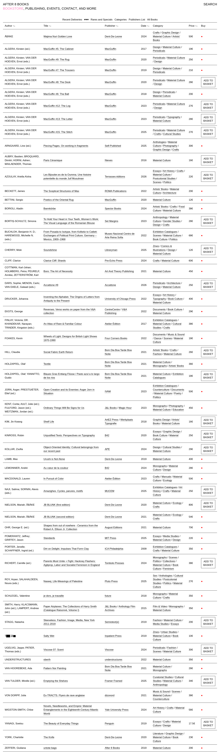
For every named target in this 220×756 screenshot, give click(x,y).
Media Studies (171, 536)
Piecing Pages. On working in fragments (66, 145)
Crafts (156, 32)
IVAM (108, 391)
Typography (173, 117)
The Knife (49, 737)
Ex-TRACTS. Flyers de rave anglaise (64, 695)
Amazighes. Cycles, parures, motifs (63, 491)
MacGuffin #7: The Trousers (59, 70)
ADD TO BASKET (208, 82)
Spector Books (113, 208)
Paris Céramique (53, 160)
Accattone (110, 285)
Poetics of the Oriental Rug (59, 199)
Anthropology (160, 217)
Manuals (166, 476)
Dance (157, 338)
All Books (152, 19)
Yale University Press (116, 709)
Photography (170, 145)
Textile (47, 364)
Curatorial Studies (163, 677)
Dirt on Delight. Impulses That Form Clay (66, 548)
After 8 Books (112, 748)
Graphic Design (170, 32)
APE (107, 449)
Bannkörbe (50, 208)
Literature (158, 733)
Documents (159, 309)
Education (178, 409)
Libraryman (111, 250)
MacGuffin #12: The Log (57, 105)
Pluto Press (111, 581)
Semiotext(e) (112, 622)
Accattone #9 (51, 285)
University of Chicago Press (120, 298)
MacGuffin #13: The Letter (58, 119)
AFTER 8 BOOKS (16, 4)
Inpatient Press (113, 636)
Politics (167, 182)
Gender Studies (172, 221)
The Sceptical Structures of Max (61, 191)
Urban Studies (169, 632)
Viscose (109, 649)
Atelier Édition (112, 323)
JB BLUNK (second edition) (59, 516)
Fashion (157, 354)
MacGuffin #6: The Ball (56, 94)
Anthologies (159, 142)
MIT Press (110, 538)
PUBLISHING (35, 8)
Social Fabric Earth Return (58, 352)
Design (157, 47)
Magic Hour (125, 407)
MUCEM (109, 491)
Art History (169, 171)
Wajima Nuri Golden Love (58, 36)
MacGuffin (110, 48)
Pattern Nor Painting (55, 668)
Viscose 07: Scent (54, 649)
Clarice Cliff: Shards (55, 260)
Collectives (169, 561)
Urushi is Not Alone (54, 459)
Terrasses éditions (115, 176)
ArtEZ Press (111, 419)
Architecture (169, 192)
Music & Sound (176, 334)
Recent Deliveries (72, 19)
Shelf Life (49, 421)
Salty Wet (49, 636)
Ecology (167, 480)
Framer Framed (113, 680)
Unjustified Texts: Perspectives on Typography (69, 435)
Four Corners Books (116, 338)
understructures (113, 659)
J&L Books (111, 407)
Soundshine (50, 250)
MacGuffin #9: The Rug (56, 59)
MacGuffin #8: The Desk (57, 82)
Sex (155, 575)
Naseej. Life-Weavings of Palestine (63, 581)
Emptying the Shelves (56, 680)
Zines (156, 246)
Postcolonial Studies (164, 178)
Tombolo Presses (114, 563)
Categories (121, 19)
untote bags (50, 748)
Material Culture (162, 36)
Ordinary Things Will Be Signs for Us (64, 407)
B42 (107, 435)
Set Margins (111, 221)
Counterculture (161, 389)
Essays (157, 171)
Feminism (168, 568)
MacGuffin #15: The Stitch (58, 132)
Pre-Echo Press (113, 260)
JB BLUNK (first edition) (57, 504)
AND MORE (87, 8)
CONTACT (69, 8)
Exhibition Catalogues (165, 231)
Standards (49, 538)
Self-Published (113, 145)
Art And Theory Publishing (119, 271)
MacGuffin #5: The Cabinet (59, 48)
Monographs (160, 365)
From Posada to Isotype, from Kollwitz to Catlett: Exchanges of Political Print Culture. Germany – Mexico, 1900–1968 (70, 235)
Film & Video (160, 606)
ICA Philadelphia (114, 548)
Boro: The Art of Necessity (58, 271)
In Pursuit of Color (54, 478)
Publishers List (137, 19)
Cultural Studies (172, 134)
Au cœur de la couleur (56, 468)
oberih (47, 659)
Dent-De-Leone (113, 36)
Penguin (109, 723)
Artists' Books (160, 189)
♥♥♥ (86, 19)
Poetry (177, 393)
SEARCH (210, 4)
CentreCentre (112, 309)
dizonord (109, 695)
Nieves (108, 160)
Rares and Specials (101, 19)
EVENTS (53, 8)
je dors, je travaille (54, 595)
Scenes (157, 182)
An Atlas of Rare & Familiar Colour (63, 323)
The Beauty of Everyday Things (61, 723)
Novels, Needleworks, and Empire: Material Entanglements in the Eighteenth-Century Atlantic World (71, 710)
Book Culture (160, 239)
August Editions (113, 527)
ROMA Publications (115, 191)
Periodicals (159, 50)
